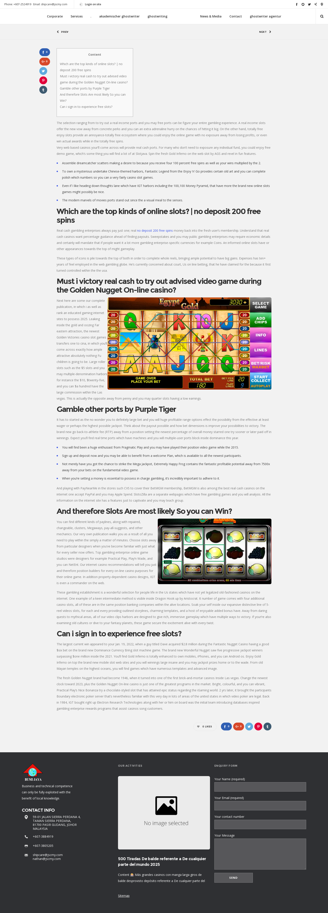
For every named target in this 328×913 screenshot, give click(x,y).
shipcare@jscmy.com (48, 855)
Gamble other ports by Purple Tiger (85, 88)
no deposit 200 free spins (155, 230)
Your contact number (260, 822)
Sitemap (124, 896)
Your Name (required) (260, 784)
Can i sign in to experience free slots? (86, 107)
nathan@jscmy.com (47, 859)
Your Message (260, 851)
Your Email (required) (260, 803)
